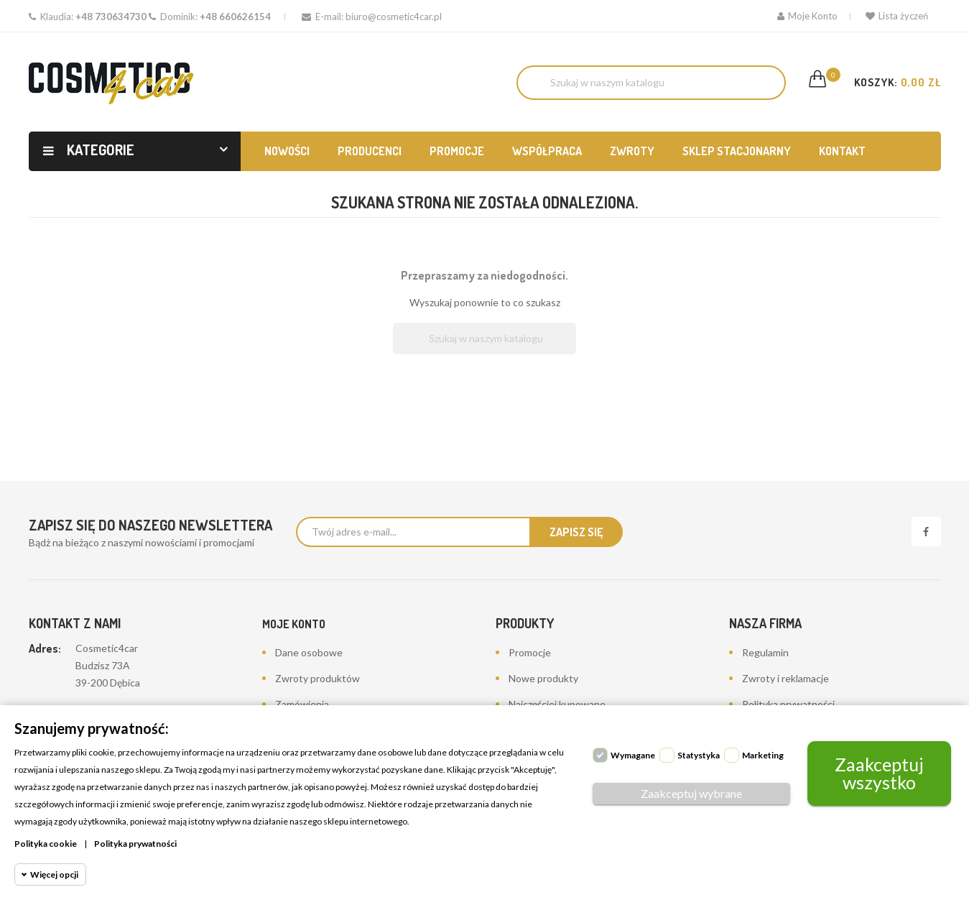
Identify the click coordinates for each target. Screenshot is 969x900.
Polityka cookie (45, 843)
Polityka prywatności (788, 704)
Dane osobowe (309, 652)
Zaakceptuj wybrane (691, 793)
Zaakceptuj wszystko (879, 773)
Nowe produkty (543, 678)
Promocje (530, 652)
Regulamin (765, 652)
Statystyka (698, 755)
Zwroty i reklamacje (785, 678)
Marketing (763, 755)
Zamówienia (302, 704)
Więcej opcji (54, 874)
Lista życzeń (897, 16)
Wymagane (633, 755)
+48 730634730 (111, 16)
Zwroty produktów (317, 678)
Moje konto (293, 624)
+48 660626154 (235, 16)
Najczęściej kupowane (557, 704)
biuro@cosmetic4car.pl (394, 16)
